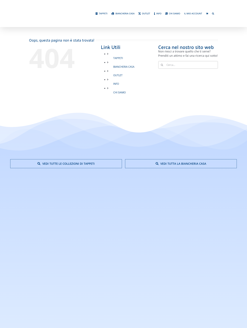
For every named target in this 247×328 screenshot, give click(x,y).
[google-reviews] (222, 237)
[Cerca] (162, 65)
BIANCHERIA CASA (123, 66)
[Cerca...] (188, 65)
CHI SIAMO (119, 92)
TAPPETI (118, 58)
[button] (213, 13)
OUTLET (118, 75)
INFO (116, 84)
